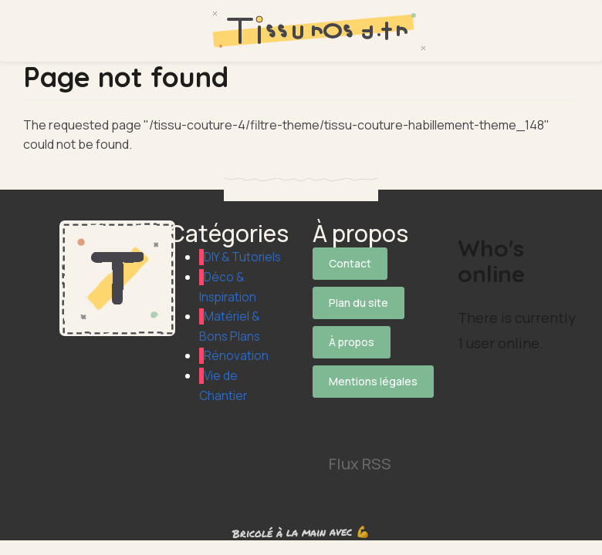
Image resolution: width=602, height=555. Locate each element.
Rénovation (236, 375)
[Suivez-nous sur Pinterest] (371, 417)
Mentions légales (373, 369)
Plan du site (358, 298)
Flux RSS (360, 446)
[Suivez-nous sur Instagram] (329, 417)
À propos (351, 334)
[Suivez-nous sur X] (329, 396)
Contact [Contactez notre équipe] (350, 263)
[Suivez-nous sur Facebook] (371, 396)
